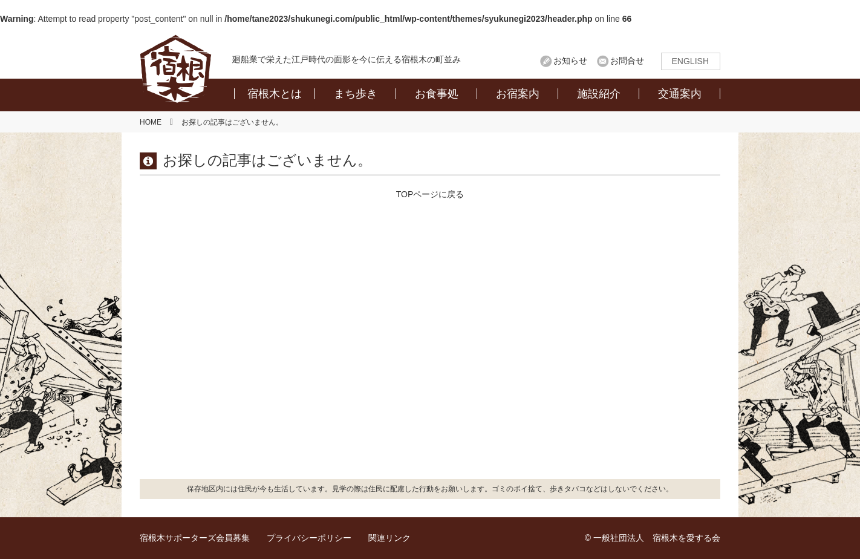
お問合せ (627, 60)
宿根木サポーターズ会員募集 (195, 538)
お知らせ (570, 60)
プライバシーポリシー (309, 538)
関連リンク (389, 538)
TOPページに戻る (430, 194)
